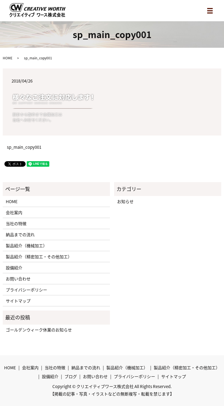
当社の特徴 (16, 224)
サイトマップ (18, 301)
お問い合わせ (18, 279)
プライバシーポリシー (26, 290)
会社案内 (14, 212)
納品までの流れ (20, 235)
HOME (7, 57)
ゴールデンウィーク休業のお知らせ (39, 330)
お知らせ (125, 201)
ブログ (70, 376)
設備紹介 (14, 268)
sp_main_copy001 (24, 147)
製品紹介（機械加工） (26, 246)
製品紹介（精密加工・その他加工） (39, 257)
